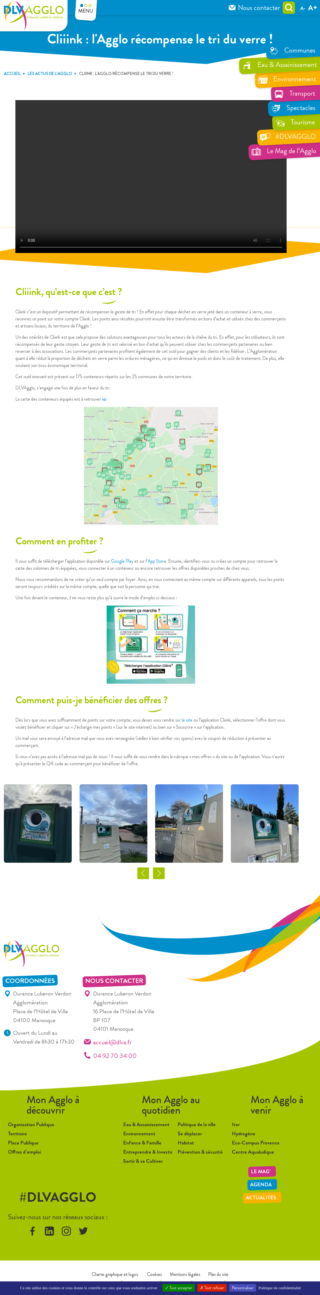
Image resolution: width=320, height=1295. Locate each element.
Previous (143, 873)
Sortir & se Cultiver (143, 1161)
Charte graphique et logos (115, 1274)
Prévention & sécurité (200, 1152)
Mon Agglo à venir (277, 1104)
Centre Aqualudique (253, 1152)
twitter (83, 1231)
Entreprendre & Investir (147, 1152)
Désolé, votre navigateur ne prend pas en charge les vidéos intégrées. (151, 176)
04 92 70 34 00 (115, 1055)
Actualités (261, 1197)
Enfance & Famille (142, 1143)
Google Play (122, 561)
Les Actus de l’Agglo (50, 74)
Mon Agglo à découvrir (53, 1104)
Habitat (186, 1143)
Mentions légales (185, 1274)
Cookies (154, 1274)
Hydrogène (243, 1133)
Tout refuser (212, 1288)
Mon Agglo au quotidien (171, 1104)
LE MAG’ (261, 1171)
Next (159, 873)
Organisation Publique (31, 1124)
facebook (32, 1231)
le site (187, 720)
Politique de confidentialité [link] (279, 1288)
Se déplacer (190, 1133)
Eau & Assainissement (146, 1124)
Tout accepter (178, 1288)
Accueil (12, 74)
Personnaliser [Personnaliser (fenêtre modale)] (242, 1288)
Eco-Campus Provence (256, 1143)
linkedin (49, 1231)
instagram (66, 1231)
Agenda (261, 1184)
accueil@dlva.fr (112, 1042)
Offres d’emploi (24, 1152)
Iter (236, 1124)
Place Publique (23, 1143)
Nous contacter (259, 8)
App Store (157, 561)
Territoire (17, 1133)
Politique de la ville (197, 1124)
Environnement (139, 1133)
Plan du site (218, 1274)
